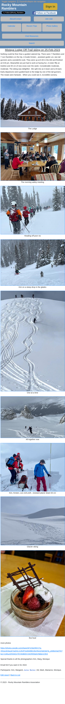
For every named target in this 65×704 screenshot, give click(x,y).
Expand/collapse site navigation (24, 2)
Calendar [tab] (11, 26)
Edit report (5, 675)
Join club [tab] (49, 19)
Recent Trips (32, 26)
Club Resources (31, 36)
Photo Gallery (52, 26)
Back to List (15, 675)
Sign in (50, 6)
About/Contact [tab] (15, 19)
